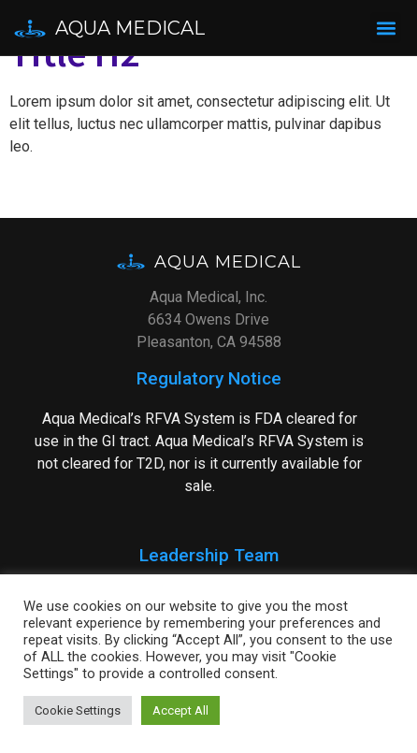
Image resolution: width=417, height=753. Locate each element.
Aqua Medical (130, 28)
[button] (385, 27)
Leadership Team (209, 555)
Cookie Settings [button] (78, 710)
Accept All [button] (180, 710)
